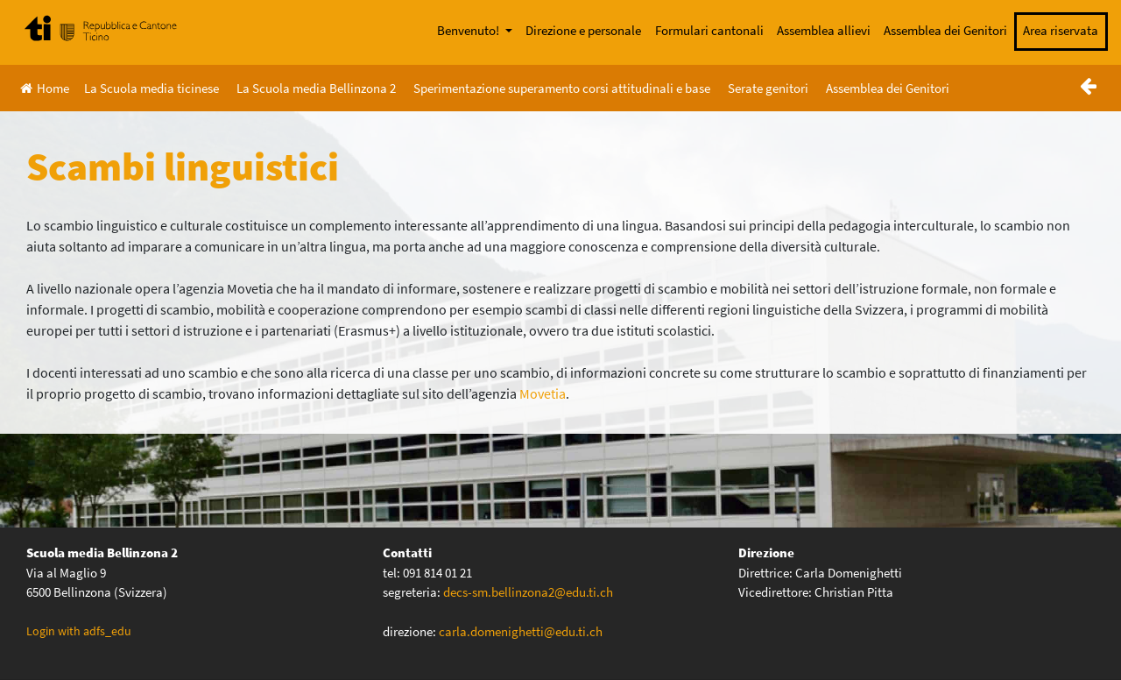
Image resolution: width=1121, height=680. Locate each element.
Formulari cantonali (709, 30)
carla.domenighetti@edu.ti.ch (522, 631)
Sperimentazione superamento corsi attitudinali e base (561, 88)
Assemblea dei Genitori (945, 30)
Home (44, 88)
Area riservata (1060, 30)
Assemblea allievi (824, 30)
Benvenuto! (469, 30)
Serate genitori (768, 88)
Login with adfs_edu (78, 631)
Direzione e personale (583, 30)
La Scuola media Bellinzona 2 (316, 88)
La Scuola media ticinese (151, 88)
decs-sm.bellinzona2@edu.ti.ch (528, 592)
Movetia (542, 393)
